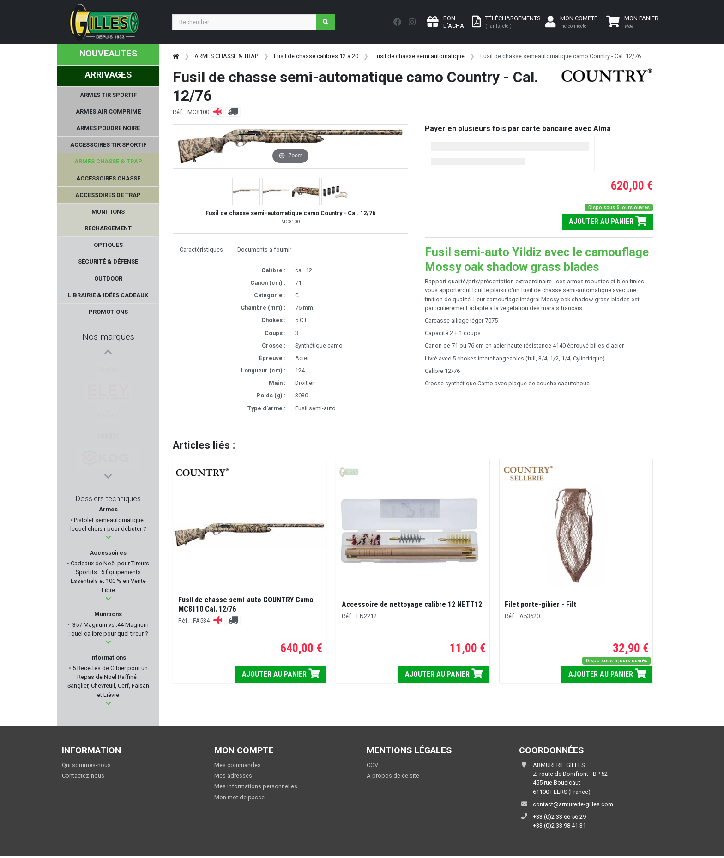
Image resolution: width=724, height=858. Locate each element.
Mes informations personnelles (255, 786)
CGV (372, 765)
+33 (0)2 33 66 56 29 (559, 816)
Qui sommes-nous (86, 765)
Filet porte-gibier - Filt (540, 604)
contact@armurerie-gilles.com (573, 804)
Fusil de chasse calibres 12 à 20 (316, 56)
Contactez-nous (83, 775)
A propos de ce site (393, 775)
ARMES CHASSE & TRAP (226, 56)
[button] (108, 537)
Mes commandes (237, 765)
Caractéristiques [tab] (201, 249)
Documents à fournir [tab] (264, 249)
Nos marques (108, 336)
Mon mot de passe (239, 797)
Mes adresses (233, 775)
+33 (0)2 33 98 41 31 (559, 825)
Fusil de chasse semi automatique (419, 56)
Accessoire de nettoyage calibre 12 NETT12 (412, 604)
